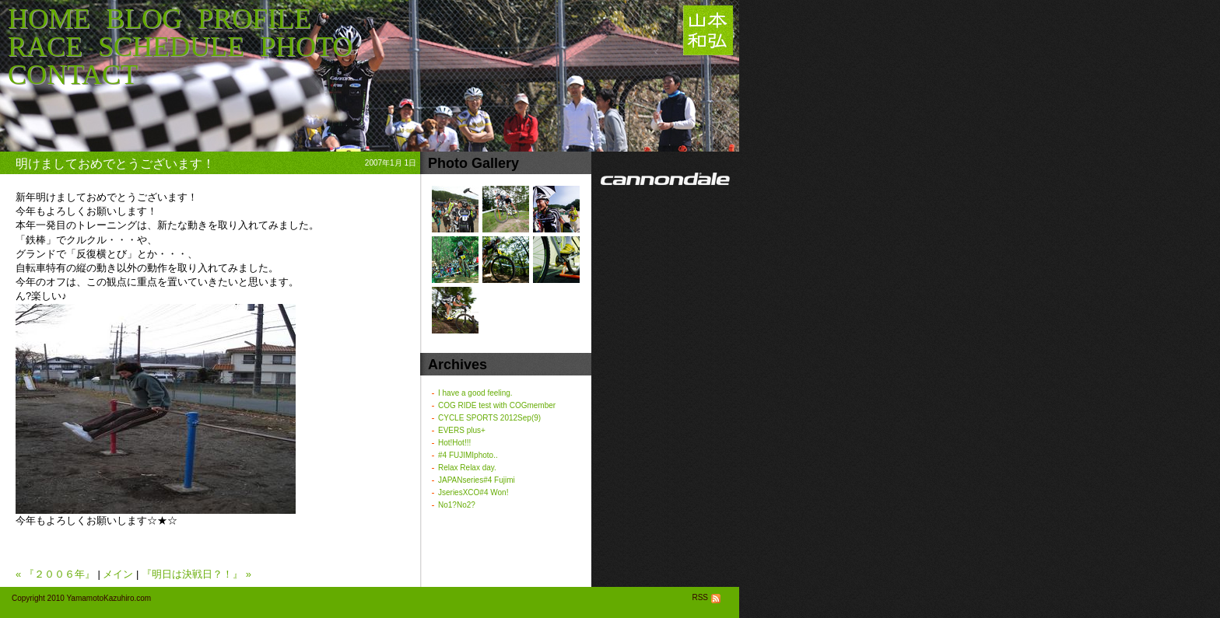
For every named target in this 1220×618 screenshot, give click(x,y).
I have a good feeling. (475, 393)
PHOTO (306, 46)
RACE (45, 46)
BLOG (144, 18)
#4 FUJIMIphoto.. (468, 455)
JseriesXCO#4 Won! (473, 492)
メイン (118, 574)
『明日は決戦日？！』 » (196, 574)
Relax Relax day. (467, 467)
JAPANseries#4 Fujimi (476, 480)
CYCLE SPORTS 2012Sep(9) (489, 418)
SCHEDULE (171, 46)
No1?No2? (456, 505)
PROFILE (254, 18)
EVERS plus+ (462, 430)
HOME (49, 18)
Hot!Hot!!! (454, 442)
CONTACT (73, 74)
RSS (708, 597)
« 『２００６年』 (55, 574)
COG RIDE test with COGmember (497, 405)
